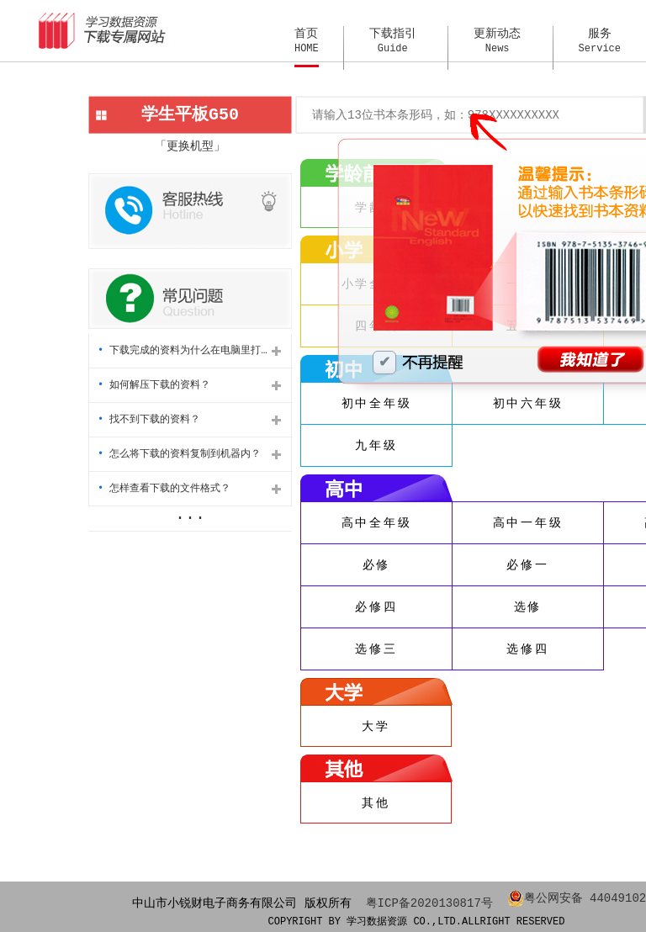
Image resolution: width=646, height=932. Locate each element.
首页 (306, 40)
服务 (600, 40)
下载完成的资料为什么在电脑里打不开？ (189, 350)
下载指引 (392, 40)
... (190, 514)
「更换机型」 (190, 146)
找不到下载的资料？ (149, 419)
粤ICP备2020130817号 (429, 902)
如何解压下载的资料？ (154, 385)
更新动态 (497, 40)
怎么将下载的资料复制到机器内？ (179, 454)
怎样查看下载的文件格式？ (164, 488)
